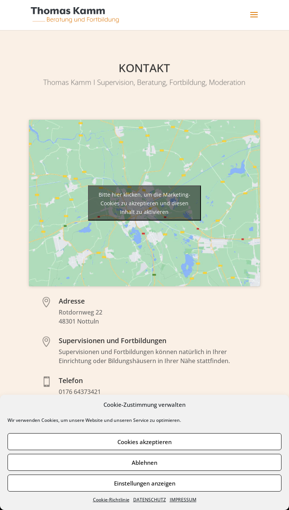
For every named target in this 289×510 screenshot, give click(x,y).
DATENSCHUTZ (149, 499)
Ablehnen (144, 462)
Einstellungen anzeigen (144, 483)
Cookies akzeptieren (144, 442)
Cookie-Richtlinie (111, 499)
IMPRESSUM (183, 499)
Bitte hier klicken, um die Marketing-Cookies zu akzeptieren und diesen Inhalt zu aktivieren (144, 203)
